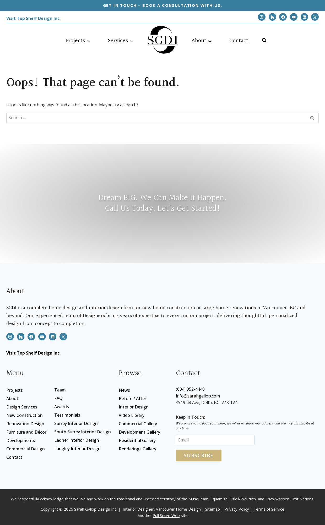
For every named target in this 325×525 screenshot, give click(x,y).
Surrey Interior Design (76, 423)
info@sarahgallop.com (198, 396)
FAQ (58, 398)
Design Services (21, 407)
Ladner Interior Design (76, 440)
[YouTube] (293, 17)
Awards (61, 407)
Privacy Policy (236, 509)
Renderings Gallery (137, 449)
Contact (238, 40)
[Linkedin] (304, 17)
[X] (315, 17)
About (12, 398)
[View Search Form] (263, 39)
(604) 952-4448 (190, 389)
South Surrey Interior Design (82, 432)
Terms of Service (268, 509)
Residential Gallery (137, 440)
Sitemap (212, 509)
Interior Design (134, 407)
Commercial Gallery (138, 424)
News (124, 390)
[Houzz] (272, 17)
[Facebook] (283, 17)
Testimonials (67, 415)
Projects (14, 390)
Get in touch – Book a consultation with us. (162, 5)
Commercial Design (25, 449)
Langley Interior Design (77, 448)
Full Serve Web (166, 515)
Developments (20, 440)
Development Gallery (139, 432)
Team (60, 390)
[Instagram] (262, 17)
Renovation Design (25, 424)
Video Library (131, 415)
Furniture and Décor (26, 432)
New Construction (24, 415)
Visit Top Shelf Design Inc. (33, 18)
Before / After (132, 398)
